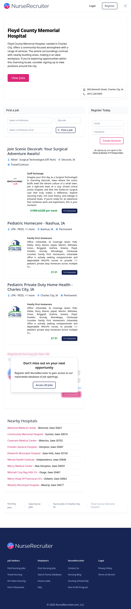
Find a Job (65, 130)
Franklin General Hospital (22, 447)
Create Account (112, 140)
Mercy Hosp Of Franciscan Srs (24, 478)
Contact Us (73, 568)
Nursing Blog (74, 574)
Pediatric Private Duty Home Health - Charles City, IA (40, 287)
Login (92, 6)
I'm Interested (69, 211)
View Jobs (18, 78)
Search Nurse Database (49, 574)
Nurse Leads (44, 580)
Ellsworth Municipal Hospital (23, 453)
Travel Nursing (14, 574)
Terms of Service (100, 152)
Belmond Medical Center (21, 428)
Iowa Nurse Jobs (35, 505)
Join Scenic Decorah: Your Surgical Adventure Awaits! (37, 151)
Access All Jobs (44, 385)
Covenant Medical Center (22, 440)
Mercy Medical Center (20, 466)
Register (110, 6)
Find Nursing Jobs (16, 568)
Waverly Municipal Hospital (23, 485)
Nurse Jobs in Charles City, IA (66, 505)
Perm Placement (15, 587)
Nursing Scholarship (78, 580)
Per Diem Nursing (16, 580)
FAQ (40, 587)
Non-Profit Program (78, 587)
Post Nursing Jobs (47, 568)
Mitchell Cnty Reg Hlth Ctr (22, 472)
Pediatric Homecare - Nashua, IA (36, 223)
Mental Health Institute (20, 459)
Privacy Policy (117, 152)
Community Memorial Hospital (25, 434)
